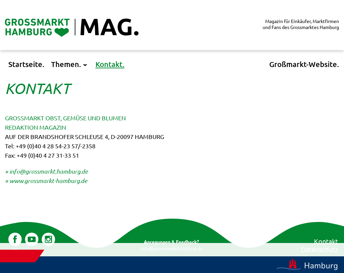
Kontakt (326, 241)
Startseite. (26, 64)
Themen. (66, 64)
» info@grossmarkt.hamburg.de (46, 171)
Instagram (48, 237)
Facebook (15, 237)
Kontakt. (109, 64)
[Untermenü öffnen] (85, 65)
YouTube (31, 237)
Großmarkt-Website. (304, 64)
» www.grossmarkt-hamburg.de (46, 180)
